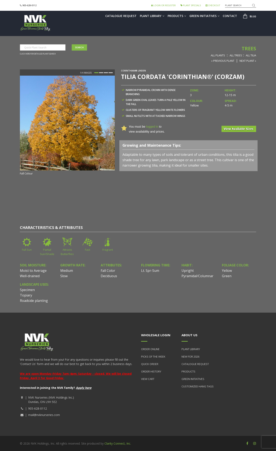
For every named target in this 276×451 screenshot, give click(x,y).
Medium (66, 270)
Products (177, 16)
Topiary (26, 295)
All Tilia (251, 55)
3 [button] (106, 72)
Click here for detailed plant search (38, 54)
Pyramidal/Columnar (197, 276)
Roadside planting (34, 300)
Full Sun (27, 249)
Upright (188, 270)
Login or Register (163, 5)
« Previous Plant (222, 61)
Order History (151, 371)
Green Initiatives (204, 16)
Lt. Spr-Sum (150, 270)
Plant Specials (190, 5)
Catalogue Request (121, 16)
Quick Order (149, 364)
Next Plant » (248, 61)
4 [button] (111, 72)
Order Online (150, 349)
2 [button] (101, 72)
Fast (87, 249)
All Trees (236, 55)
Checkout (213, 5)
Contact (230, 16)
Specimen (27, 290)
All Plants (218, 55)
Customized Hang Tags (198, 386)
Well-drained (30, 276)
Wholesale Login (155, 335)
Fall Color (108, 270)
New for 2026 (190, 356)
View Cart (147, 379)
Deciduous (109, 276)
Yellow (227, 270)
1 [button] (96, 72)
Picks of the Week (153, 356)
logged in (152, 126)
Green (226, 276)
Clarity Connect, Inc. (117, 443)
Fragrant (107, 249)
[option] (67, 126)
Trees (249, 48)
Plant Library (152, 16)
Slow (64, 276)
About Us (189, 335)
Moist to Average (33, 270)
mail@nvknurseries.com (44, 415)
